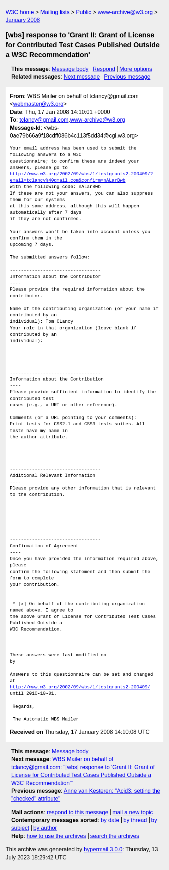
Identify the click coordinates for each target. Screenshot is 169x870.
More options (136, 69)
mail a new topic (133, 812)
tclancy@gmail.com (43, 120)
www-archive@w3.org (125, 12)
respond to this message (77, 812)
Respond (104, 69)
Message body (70, 69)
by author (45, 828)
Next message (82, 77)
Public (83, 12)
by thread (135, 820)
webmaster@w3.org (38, 104)
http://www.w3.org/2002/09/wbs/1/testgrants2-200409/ (80, 687)
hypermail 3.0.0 (103, 849)
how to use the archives (56, 836)
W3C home (20, 12)
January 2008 (23, 20)
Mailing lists (55, 12)
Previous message (127, 77)
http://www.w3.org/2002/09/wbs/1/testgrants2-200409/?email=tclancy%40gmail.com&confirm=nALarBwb (81, 177)
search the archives (114, 836)
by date (110, 820)
